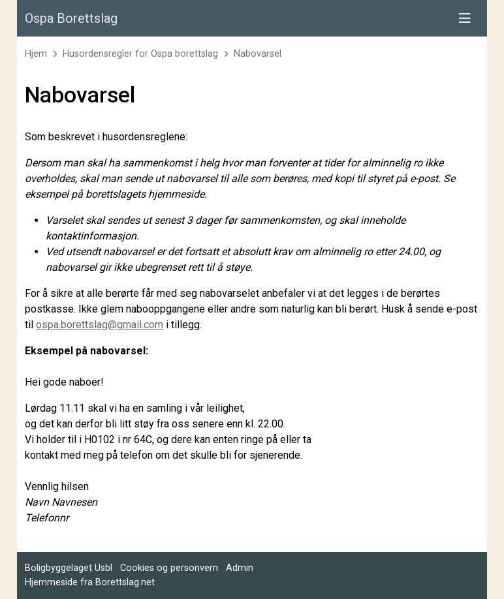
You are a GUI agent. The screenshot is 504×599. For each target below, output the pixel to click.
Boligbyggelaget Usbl (68, 568)
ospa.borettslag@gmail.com (99, 324)
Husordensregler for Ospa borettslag (140, 53)
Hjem (36, 53)
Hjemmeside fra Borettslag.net (90, 582)
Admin (239, 568)
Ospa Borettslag (71, 18)
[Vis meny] (464, 18)
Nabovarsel (257, 53)
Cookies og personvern (169, 568)
